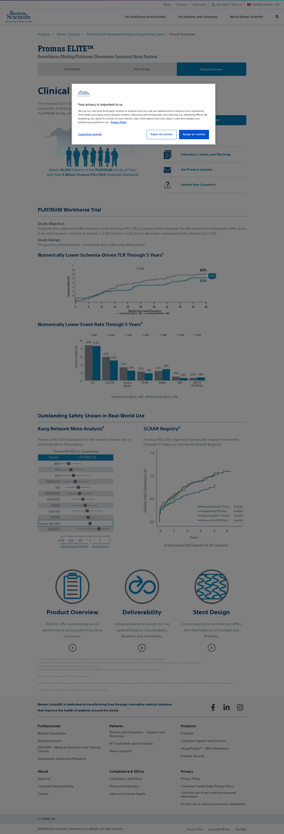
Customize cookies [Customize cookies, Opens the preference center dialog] (90, 134)
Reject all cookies (161, 134)
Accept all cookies (194, 134)
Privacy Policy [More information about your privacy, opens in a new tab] (118, 122)
